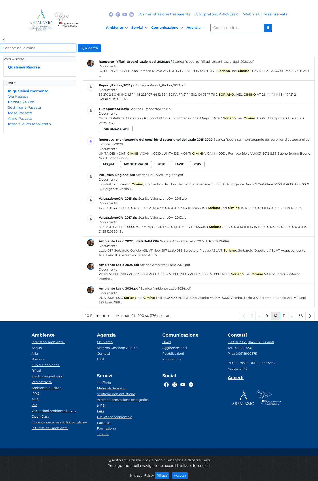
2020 (161, 164)
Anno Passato (20, 118)
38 (302, 317)
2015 (197, 164)
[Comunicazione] (168, 28)
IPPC (35, 394)
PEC (231, 363)
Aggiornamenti (174, 348)
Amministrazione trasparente (165, 14)
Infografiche (172, 359)
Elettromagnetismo (47, 376)
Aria (35, 354)
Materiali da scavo (111, 388)
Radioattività (42, 382)
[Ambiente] (117, 28)
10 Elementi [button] (99, 317)
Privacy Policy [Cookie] (142, 475)
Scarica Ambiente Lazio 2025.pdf (165, 265)
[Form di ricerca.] (237, 28)
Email (241, 363)
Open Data (40, 417)
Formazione (106, 428)
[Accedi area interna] (236, 378)
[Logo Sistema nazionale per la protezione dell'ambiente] (66, 20)
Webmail (251, 14)
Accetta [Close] (181, 475)
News (166, 342)
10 (277, 317)
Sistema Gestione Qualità (117, 348)
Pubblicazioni (173, 354)
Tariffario (104, 383)
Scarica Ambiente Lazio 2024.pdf (165, 288)
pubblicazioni (115, 129)
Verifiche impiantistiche (116, 394)
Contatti (103, 354)
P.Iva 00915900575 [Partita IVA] (242, 354)
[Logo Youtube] (125, 14)
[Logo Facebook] (111, 14)
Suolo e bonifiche (46, 365)
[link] (3, 40)
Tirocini (103, 434)
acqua (108, 164)
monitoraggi (136, 164)
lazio (180, 164)
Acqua (37, 348)
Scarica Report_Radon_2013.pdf (162, 85)
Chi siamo (105, 342)
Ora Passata (18, 96)
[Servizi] (140, 28)
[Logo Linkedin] (131, 14)
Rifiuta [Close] (163, 475)
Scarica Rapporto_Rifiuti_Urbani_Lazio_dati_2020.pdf (213, 62)
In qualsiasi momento (28, 91)
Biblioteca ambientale (114, 417)
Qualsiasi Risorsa (24, 67)
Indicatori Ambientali (48, 342)
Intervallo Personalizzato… (30, 124)
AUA (35, 399)
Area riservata (276, 14)
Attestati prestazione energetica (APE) (123, 402)
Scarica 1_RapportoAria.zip (150, 109)
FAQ (100, 411)
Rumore (38, 359)
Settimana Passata (24, 107)
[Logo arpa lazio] (41, 20)
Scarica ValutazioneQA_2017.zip (162, 218)
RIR (34, 405)
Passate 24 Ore (21, 102)
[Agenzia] (196, 28)
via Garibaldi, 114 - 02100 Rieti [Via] (251, 342)
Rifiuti (36, 371)
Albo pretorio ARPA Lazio (216, 14)
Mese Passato (20, 113)
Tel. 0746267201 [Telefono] (240, 348)
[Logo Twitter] (118, 14)
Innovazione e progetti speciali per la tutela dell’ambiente (59, 425)
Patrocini (104, 423)
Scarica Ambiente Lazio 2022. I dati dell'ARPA (194, 241)
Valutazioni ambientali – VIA (54, 411)
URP (100, 359)
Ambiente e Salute (47, 388)
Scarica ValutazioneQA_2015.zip (162, 199)
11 (285, 317)
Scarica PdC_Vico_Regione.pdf (159, 175)
